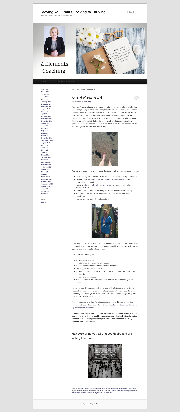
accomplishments (82, 390)
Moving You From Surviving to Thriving (73, 12)
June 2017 (45, 128)
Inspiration (93, 388)
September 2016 (47, 140)
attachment (92, 390)
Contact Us (70, 82)
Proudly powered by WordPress (90, 404)
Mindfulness (101, 388)
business (100, 390)
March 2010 (45, 194)
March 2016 (45, 155)
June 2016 (45, 147)
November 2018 (46, 106)
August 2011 (45, 169)
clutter (114, 390)
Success (89, 393)
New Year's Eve (77, 393)
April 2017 (44, 133)
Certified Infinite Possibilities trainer (98, 185)
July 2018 (44, 111)
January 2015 (46, 157)
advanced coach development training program (106, 179)
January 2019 (46, 102)
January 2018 (46, 116)
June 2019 (45, 97)
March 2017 (45, 135)
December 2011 (46, 164)
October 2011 (46, 167)
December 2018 (46, 104)
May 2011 (44, 172)
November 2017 (46, 121)
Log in (43, 202)
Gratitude (81, 388)
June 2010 (45, 191)
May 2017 (44, 131)
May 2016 (44, 150)
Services (60, 82)
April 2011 (44, 174)
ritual (84, 393)
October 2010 (46, 181)
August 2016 (45, 143)
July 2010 (44, 189)
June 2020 (45, 94)
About (51, 82)
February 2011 (46, 177)
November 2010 (46, 179)
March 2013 (45, 160)
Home (44, 82)
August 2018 (45, 109)
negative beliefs (131, 390)
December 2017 (46, 118)
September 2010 (47, 184)
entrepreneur (121, 390)
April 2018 (44, 114)
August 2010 (45, 186)
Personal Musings (112, 388)
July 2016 (44, 145)
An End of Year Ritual (87, 97)
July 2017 (44, 126)
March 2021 (45, 92)
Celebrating (107, 390)
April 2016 (44, 152)
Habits (87, 388)
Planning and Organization (127, 388)
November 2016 (46, 138)
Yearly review (97, 393)
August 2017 (45, 123)
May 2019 (44, 99)
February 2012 (46, 162)
